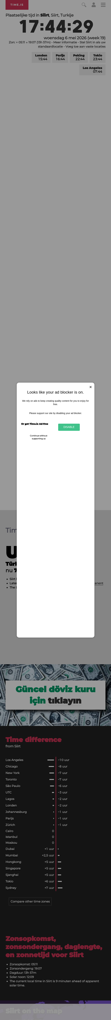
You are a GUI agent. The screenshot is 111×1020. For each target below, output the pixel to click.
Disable (69, 427)
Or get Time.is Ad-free (34, 424)
